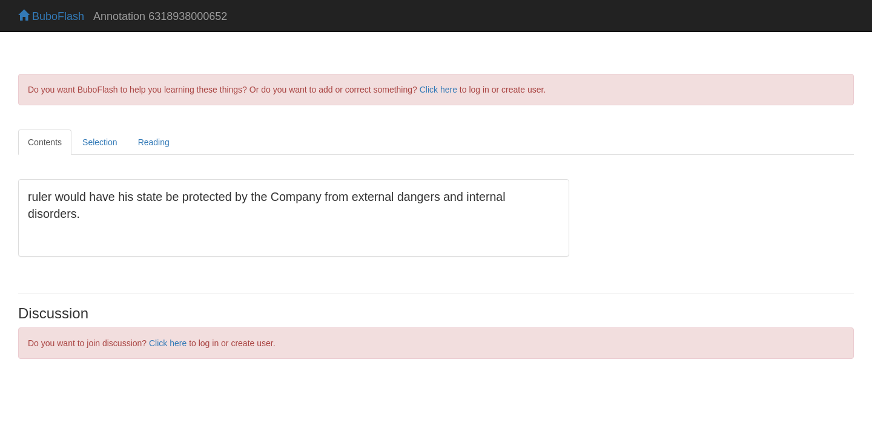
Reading (154, 142)
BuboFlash (51, 16)
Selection (99, 142)
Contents (45, 142)
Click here (438, 89)
